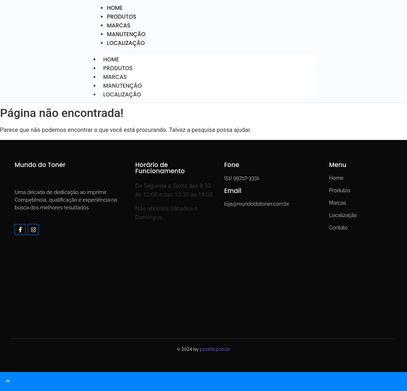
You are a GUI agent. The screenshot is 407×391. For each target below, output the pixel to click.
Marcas (337, 203)
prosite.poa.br (215, 349)
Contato (338, 228)
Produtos (339, 190)
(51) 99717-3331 (241, 178)
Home (336, 178)
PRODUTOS (118, 68)
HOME (111, 59)
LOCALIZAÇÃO (126, 43)
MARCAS (115, 77)
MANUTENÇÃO (122, 86)
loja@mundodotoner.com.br (256, 204)
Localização (343, 215)
